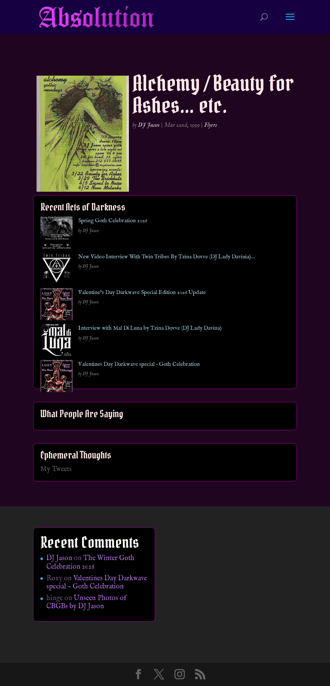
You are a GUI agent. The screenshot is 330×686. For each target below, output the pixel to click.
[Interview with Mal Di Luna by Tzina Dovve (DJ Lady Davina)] (56, 341)
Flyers (210, 125)
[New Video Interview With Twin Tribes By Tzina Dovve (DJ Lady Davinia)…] (56, 270)
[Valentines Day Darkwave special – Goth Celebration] (56, 377)
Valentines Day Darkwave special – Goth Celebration (139, 364)
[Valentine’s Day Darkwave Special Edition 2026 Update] (56, 306)
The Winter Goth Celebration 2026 (90, 562)
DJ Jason (149, 125)
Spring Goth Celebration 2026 (112, 220)
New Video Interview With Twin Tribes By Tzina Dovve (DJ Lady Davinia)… (166, 256)
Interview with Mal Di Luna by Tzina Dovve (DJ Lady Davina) (150, 328)
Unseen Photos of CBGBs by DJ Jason (86, 602)
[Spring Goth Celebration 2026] (56, 234)
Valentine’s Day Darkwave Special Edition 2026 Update (142, 292)
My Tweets (56, 469)
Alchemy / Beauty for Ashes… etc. (213, 94)
